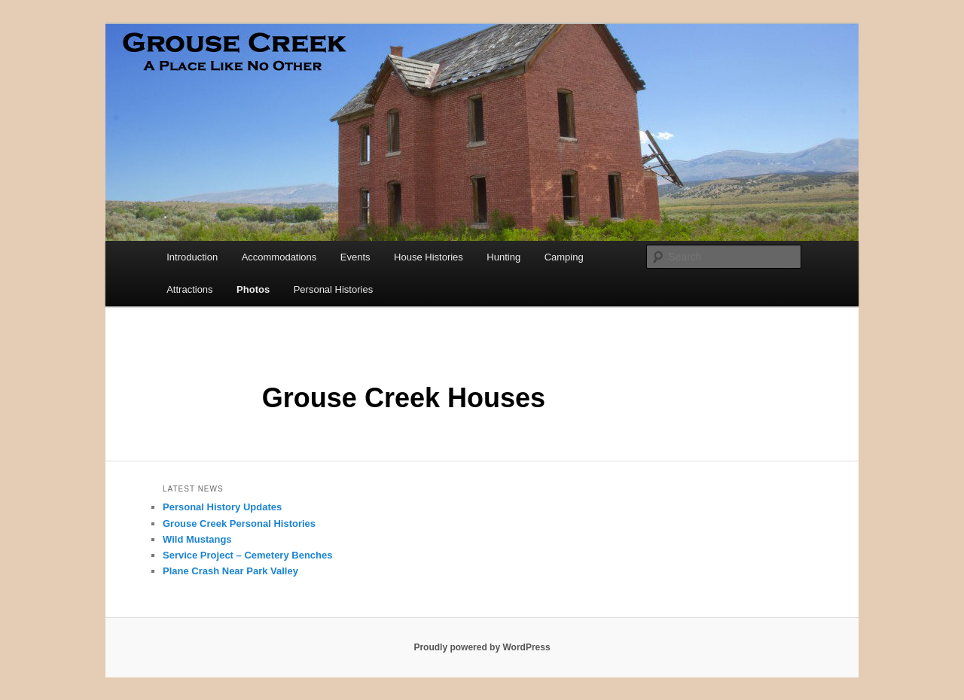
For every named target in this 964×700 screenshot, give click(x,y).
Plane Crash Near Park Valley (230, 571)
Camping (564, 257)
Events (355, 257)
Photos (253, 289)
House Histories (428, 257)
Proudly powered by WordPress (481, 647)
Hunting (503, 257)
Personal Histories (334, 289)
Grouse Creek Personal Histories (239, 523)
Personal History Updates (222, 507)
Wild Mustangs (197, 539)
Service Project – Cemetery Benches (247, 555)
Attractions (189, 289)
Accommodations (279, 257)
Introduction (192, 257)
